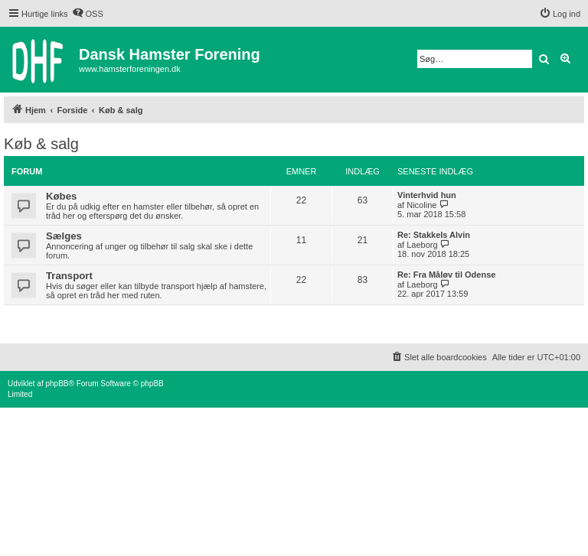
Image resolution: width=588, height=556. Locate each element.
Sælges (64, 236)
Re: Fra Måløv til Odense (446, 274)
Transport (69, 275)
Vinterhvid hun (426, 195)
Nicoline (421, 205)
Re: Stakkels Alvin (433, 234)
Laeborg (422, 244)
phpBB (56, 383)
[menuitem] (87, 14)
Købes (61, 196)
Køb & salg (41, 143)
